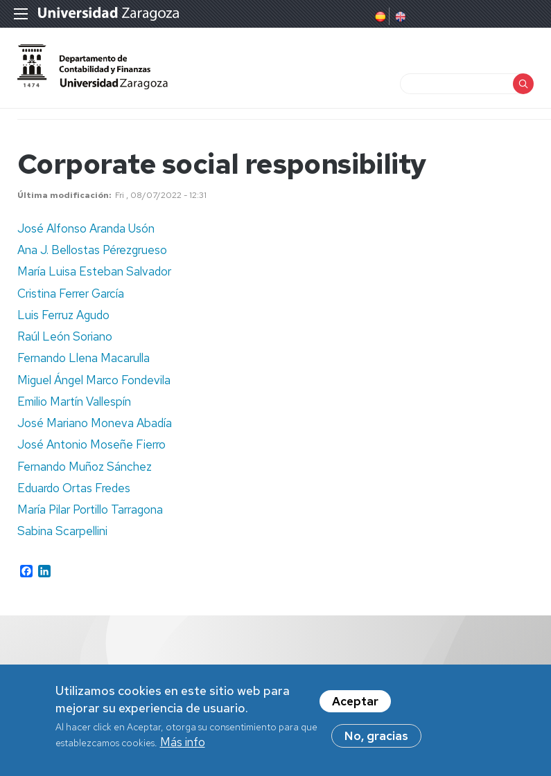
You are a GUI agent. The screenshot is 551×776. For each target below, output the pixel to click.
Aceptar (355, 704)
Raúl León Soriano (64, 336)
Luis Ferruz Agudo (63, 315)
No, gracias (376, 739)
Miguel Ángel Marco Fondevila (93, 380)
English (399, 16)
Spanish (379, 16)
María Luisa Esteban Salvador (94, 271)
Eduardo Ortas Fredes (73, 488)
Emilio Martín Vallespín (74, 401)
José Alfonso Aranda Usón (86, 228)
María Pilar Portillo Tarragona (90, 509)
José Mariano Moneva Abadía (94, 423)
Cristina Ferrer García (70, 293)
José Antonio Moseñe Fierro (91, 444)
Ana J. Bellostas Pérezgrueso (92, 250)
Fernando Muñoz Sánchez (84, 466)
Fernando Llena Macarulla (83, 358)
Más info (182, 745)
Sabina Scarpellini (62, 531)
